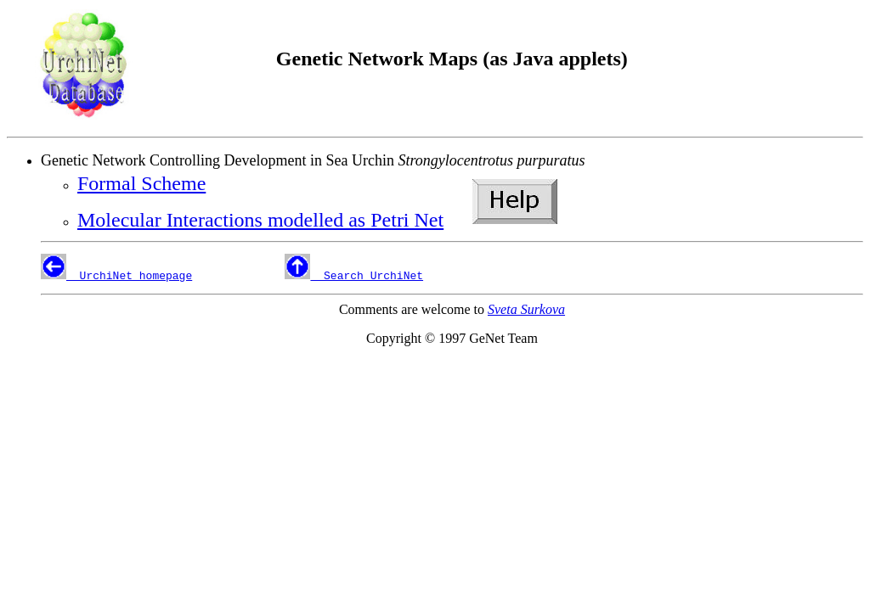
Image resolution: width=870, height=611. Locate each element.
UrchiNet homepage (129, 275)
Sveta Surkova (526, 309)
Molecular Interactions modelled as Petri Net (260, 220)
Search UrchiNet (366, 275)
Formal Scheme (141, 183)
